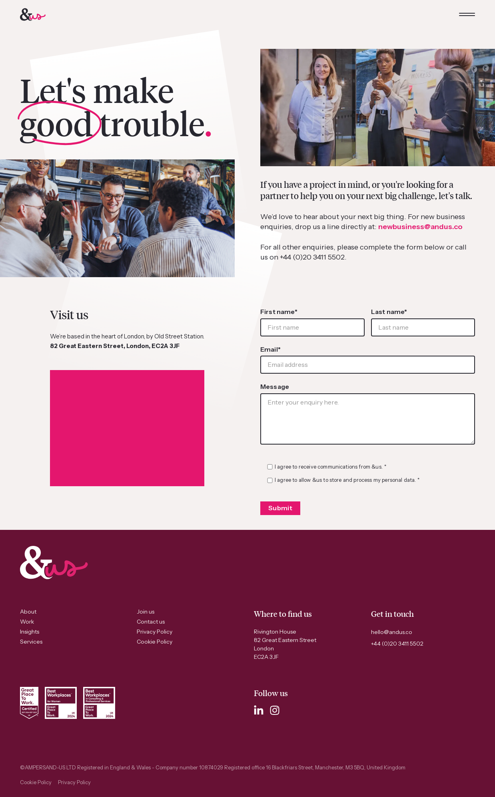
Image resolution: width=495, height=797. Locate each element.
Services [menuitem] (31, 641)
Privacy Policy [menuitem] (154, 631)
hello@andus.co (391, 632)
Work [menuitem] (27, 621)
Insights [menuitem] (29, 631)
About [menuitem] (28, 611)
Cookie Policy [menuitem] (154, 641)
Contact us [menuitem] (151, 621)
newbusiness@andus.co (420, 226)
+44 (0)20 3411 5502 (397, 643)
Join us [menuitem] (145, 611)
